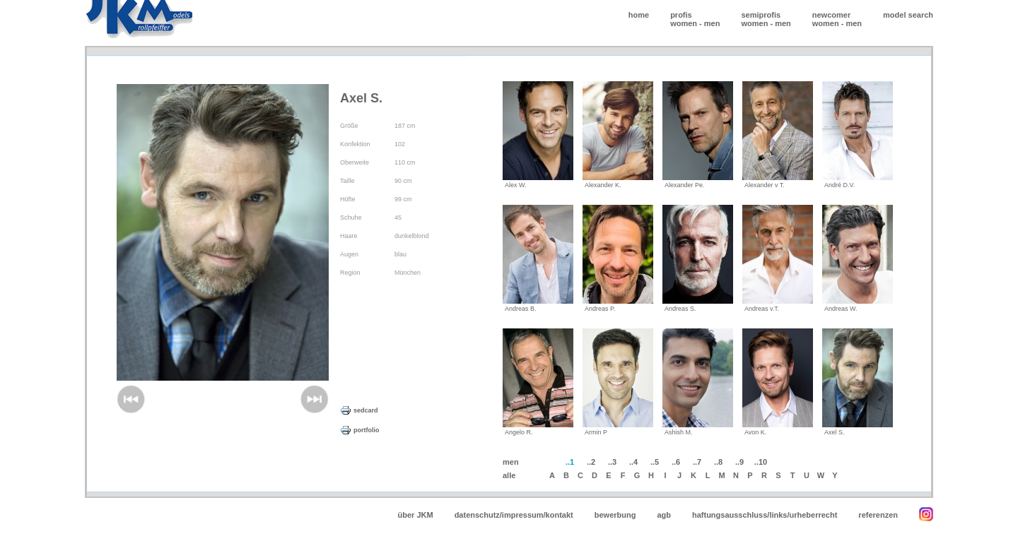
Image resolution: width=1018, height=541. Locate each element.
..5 (654, 462)
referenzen (878, 515)
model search (908, 15)
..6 (676, 462)
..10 (760, 462)
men (712, 23)
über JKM (415, 515)
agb (664, 515)
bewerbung (615, 515)
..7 (697, 462)
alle (509, 475)
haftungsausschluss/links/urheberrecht (764, 515)
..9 (739, 462)
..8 (718, 462)
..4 (633, 462)
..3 (612, 462)
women (683, 23)
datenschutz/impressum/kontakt (514, 515)
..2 (591, 462)
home (638, 15)
